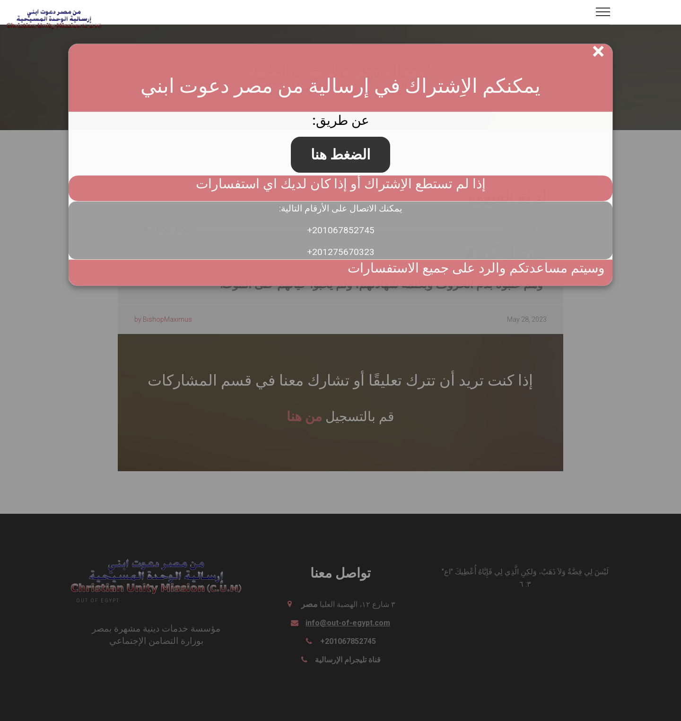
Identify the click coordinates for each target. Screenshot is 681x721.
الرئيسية (397, 85)
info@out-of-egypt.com (348, 622)
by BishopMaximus (163, 319)
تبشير (345, 85)
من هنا (304, 415)
